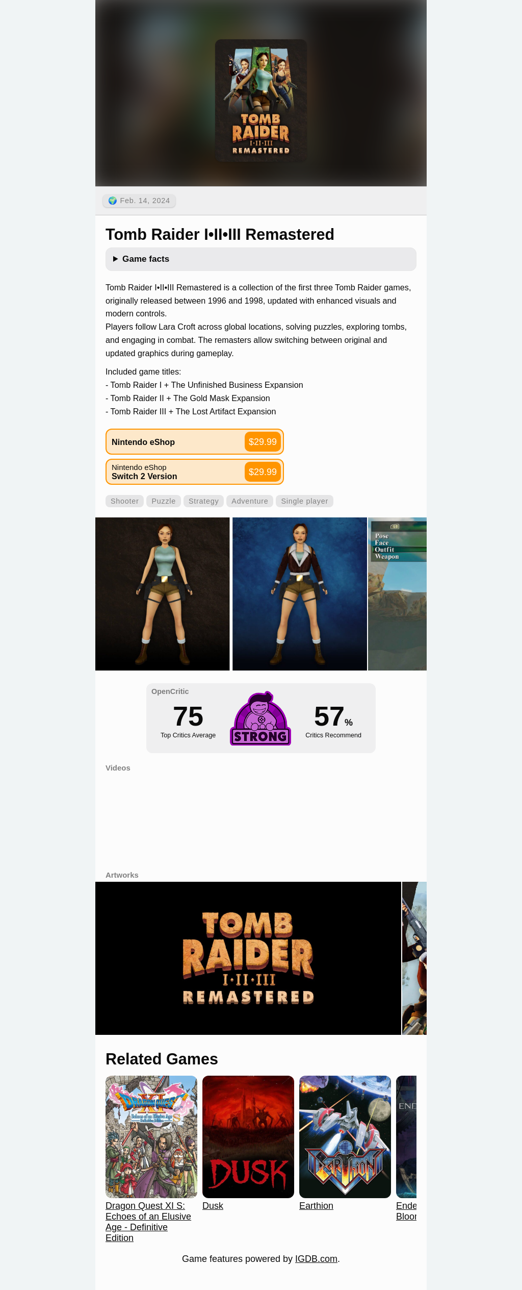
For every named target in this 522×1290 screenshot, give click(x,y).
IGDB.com (316, 1259)
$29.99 (263, 442)
